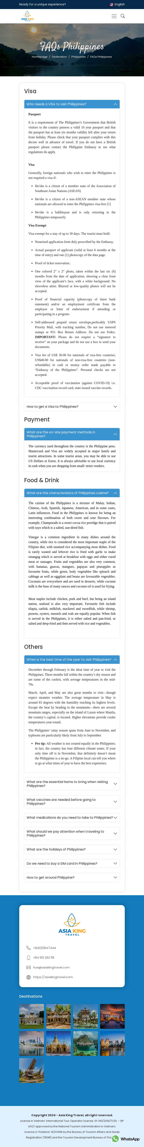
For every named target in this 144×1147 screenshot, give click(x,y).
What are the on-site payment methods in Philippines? (61, 434)
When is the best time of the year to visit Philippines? (69, 659)
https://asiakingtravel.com (53, 977)
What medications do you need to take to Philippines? (70, 817)
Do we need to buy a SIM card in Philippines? (62, 863)
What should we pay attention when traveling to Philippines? (65, 833)
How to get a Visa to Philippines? (52, 406)
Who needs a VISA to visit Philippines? (56, 104)
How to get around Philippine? (50, 877)
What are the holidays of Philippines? (56, 849)
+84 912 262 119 (43, 958)
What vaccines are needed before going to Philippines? (61, 801)
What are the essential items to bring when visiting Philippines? (67, 784)
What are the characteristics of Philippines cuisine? (68, 493)
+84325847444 (44, 948)
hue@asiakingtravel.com (51, 967)
